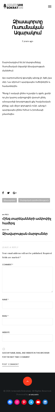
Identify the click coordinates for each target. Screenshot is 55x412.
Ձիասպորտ (9, 200)
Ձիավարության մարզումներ (25, 234)
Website (6, 332)
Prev (5, 214)
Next (5, 230)
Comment (7, 264)
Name (5, 299)
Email (5, 316)
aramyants (34, 394)
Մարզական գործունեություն (34, 200)
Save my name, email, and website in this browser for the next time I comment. (25, 355)
